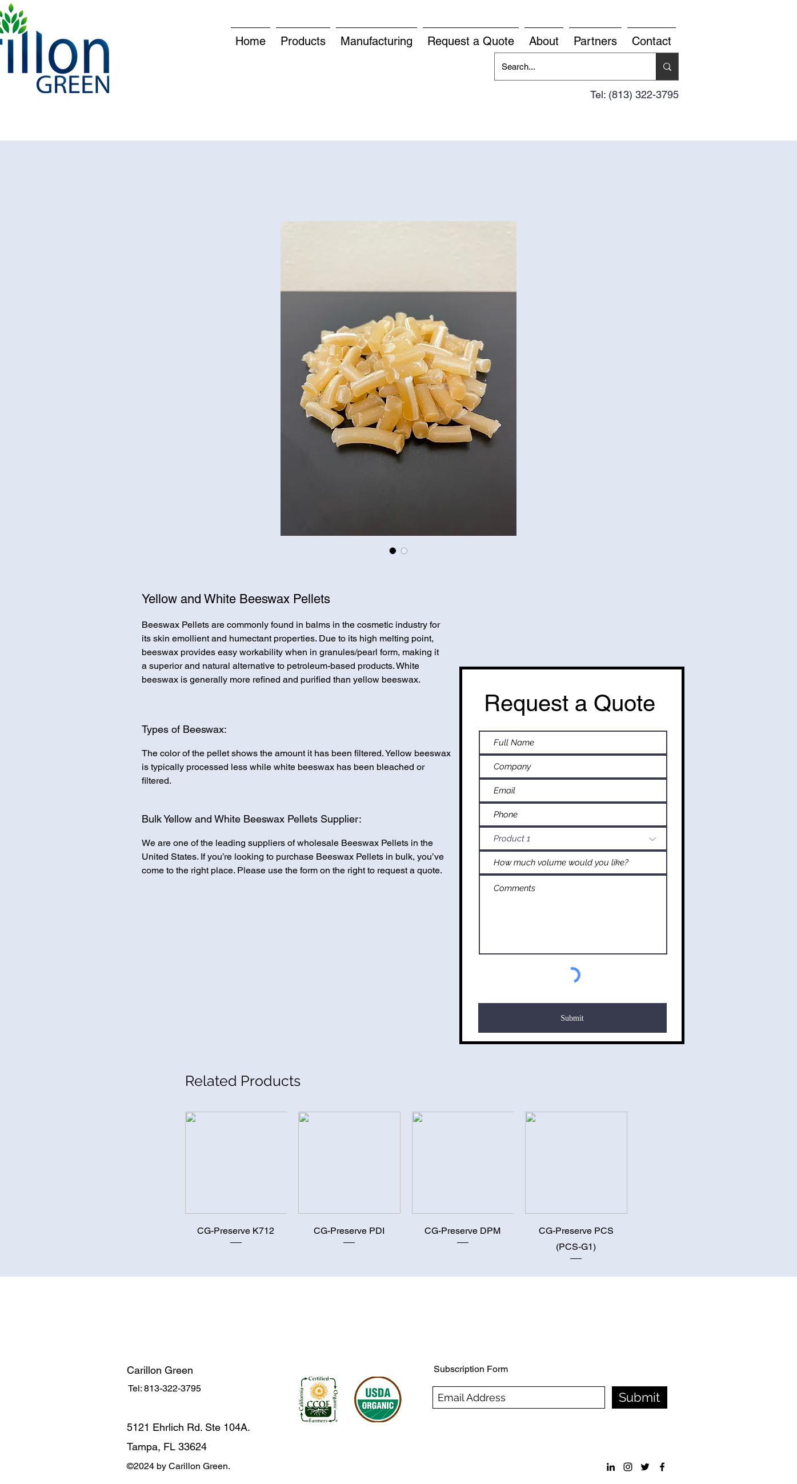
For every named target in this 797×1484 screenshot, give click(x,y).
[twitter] (645, 1467)
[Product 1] (573, 839)
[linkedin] (610, 1467)
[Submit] (572, 1018)
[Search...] (567, 66)
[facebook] (662, 1467)
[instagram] (628, 1467)
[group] (406, 1186)
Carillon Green (160, 1370)
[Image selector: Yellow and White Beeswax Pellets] (393, 550)
